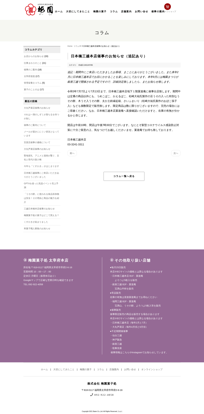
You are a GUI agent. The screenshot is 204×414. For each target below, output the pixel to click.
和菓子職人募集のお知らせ (37, 228)
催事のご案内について (35, 125)
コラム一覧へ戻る (124, 176)
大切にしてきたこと (78, 11)
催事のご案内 (30, 69)
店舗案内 (126, 11)
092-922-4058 (102, 394)
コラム (114, 11)
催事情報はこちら (120, 352)
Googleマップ (30, 280)
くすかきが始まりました (36, 222)
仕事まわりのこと (32, 63)
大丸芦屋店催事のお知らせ (37, 108)
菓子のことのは (31, 89)
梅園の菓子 (100, 11)
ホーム (59, 11)
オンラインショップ (170, 9)
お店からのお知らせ (34, 56)
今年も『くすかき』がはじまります (41, 166)
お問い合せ (141, 11)
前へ (72, 153)
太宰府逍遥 (29, 76)
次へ (176, 153)
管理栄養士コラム (32, 83)
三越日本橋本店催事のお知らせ (39, 208)
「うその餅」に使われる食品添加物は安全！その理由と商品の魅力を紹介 (41, 198)
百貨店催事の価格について (37, 142)
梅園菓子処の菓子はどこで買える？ (41, 215)
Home (69, 46)
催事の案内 (158, 11)
